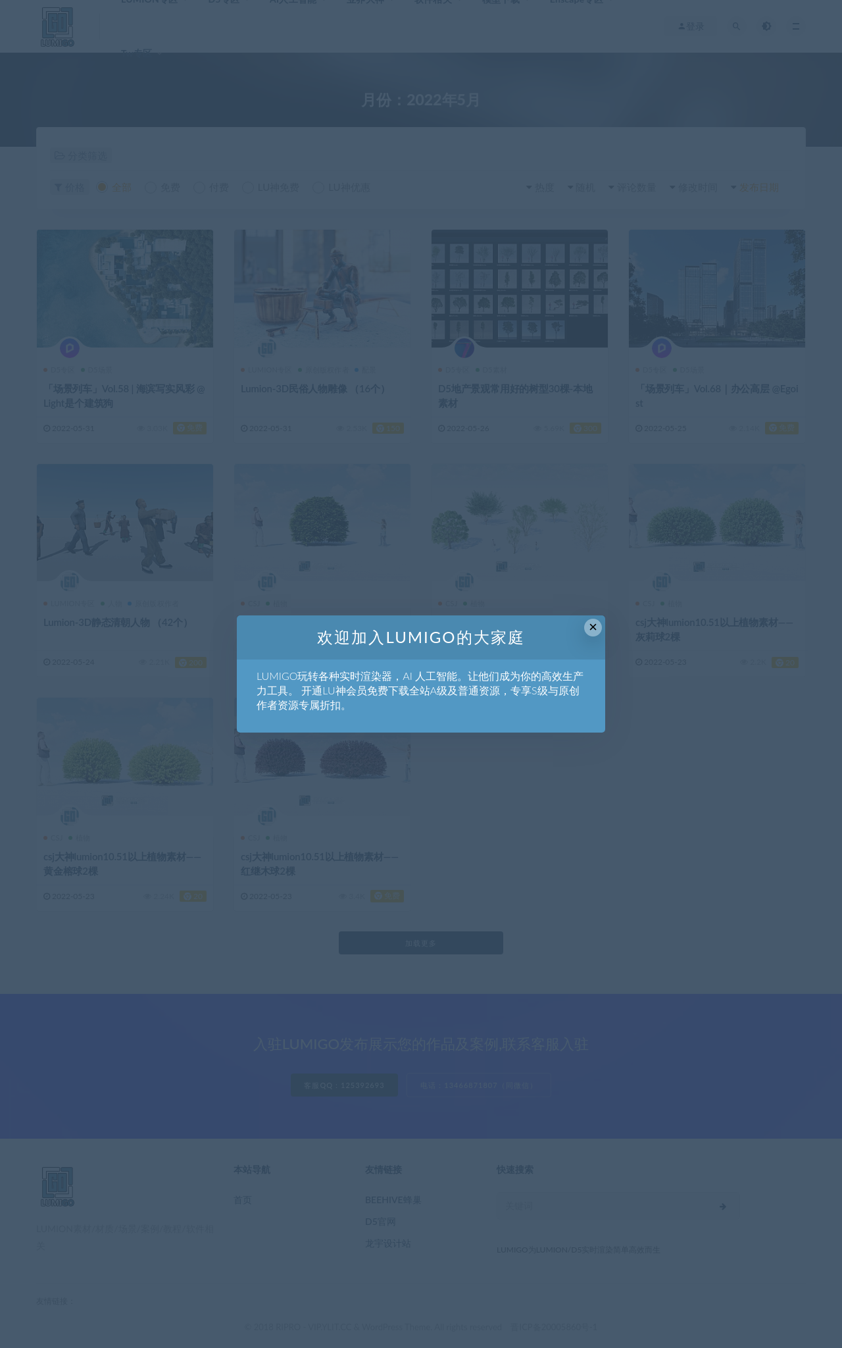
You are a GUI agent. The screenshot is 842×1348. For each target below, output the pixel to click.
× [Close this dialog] (593, 627)
